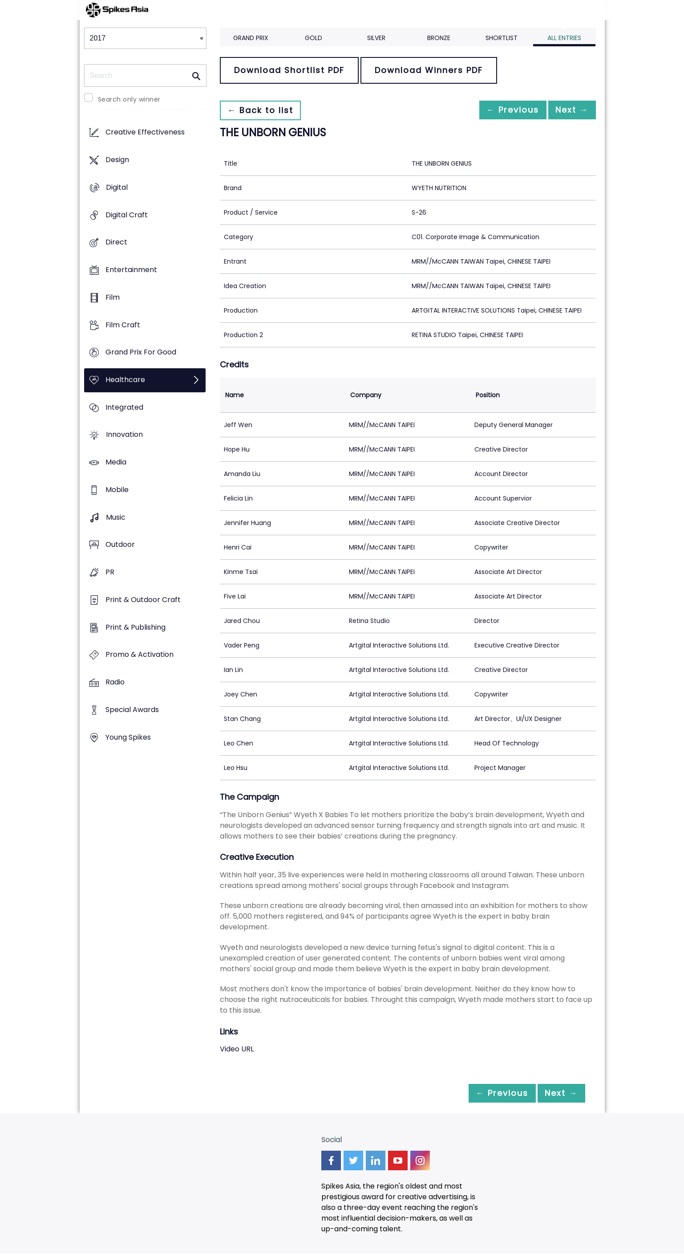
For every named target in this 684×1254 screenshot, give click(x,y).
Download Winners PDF (429, 70)
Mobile (117, 489)
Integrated (124, 407)
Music (115, 517)
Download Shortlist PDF (289, 70)
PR (109, 572)
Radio (115, 682)
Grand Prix (250, 37)
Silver (376, 37)
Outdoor (120, 545)
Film (112, 297)
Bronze (438, 37)
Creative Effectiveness (145, 132)
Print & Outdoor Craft (143, 599)
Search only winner (129, 99)
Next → (568, 110)
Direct (116, 242)
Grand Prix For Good (140, 352)
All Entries (564, 37)
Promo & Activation (139, 655)
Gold (313, 37)
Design (117, 160)
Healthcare (125, 380)
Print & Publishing (135, 627)
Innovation (124, 435)
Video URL (237, 1049)
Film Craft (122, 325)
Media (115, 462)
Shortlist (502, 37)
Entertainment (131, 270)
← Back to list (263, 110)
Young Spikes (128, 737)
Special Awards (132, 709)
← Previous (503, 110)
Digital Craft (126, 215)
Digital (117, 187)
